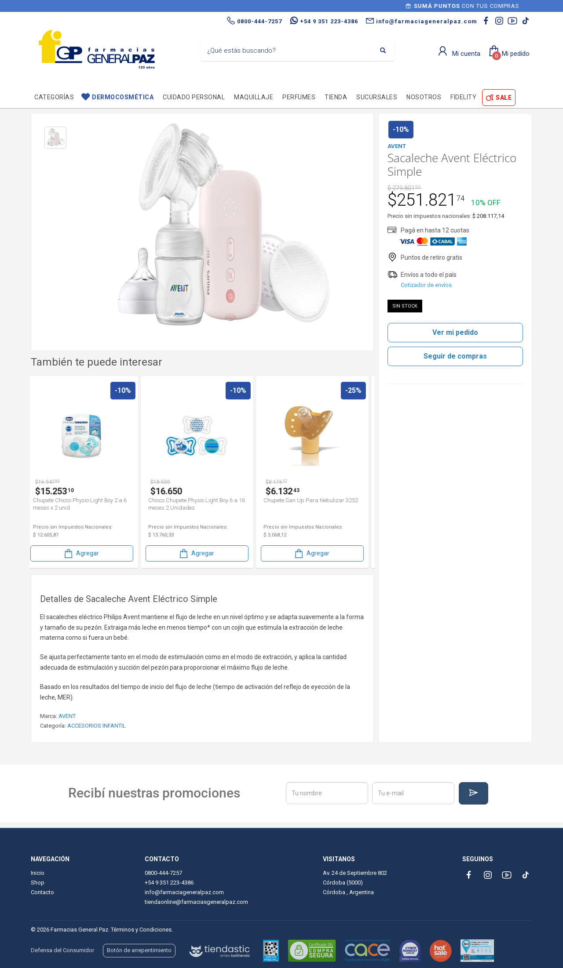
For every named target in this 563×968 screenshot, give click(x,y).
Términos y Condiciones (141, 929)
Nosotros (423, 97)
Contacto (42, 892)
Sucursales (376, 97)
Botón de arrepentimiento (139, 950)
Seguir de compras (455, 356)
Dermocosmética (123, 97)
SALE (504, 97)
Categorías (54, 97)
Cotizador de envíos (426, 285)
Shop (37, 882)
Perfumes (298, 97)
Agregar (87, 553)
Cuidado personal (194, 97)
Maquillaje (253, 97)
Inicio (37, 873)
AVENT (67, 716)
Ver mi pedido (455, 332)
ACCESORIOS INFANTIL (96, 725)
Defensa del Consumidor (62, 950)
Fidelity (463, 97)
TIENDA (336, 97)
